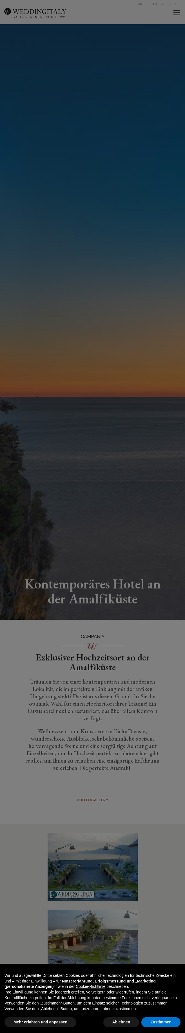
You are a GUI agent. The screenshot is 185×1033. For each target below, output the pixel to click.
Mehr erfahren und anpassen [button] (40, 1022)
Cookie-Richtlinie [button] (90, 986)
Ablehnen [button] (121, 1022)
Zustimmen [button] (160, 1022)
